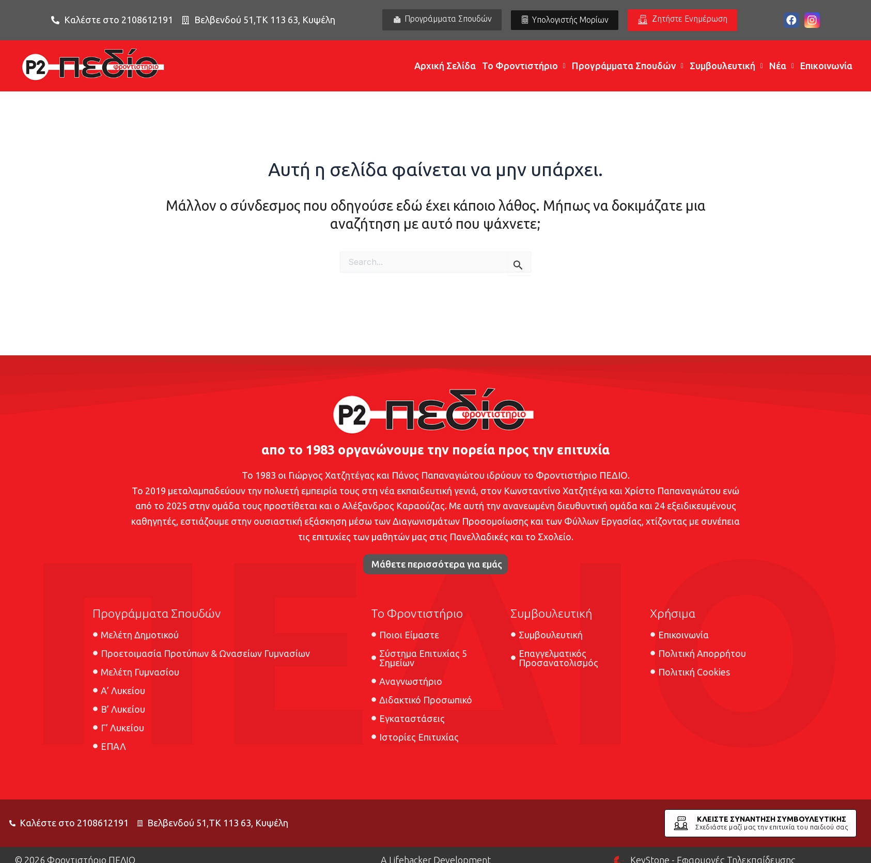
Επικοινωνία (826, 66)
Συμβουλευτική (726, 66)
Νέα (781, 66)
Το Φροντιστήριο (524, 66)
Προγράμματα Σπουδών (627, 66)
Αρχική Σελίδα (445, 66)
